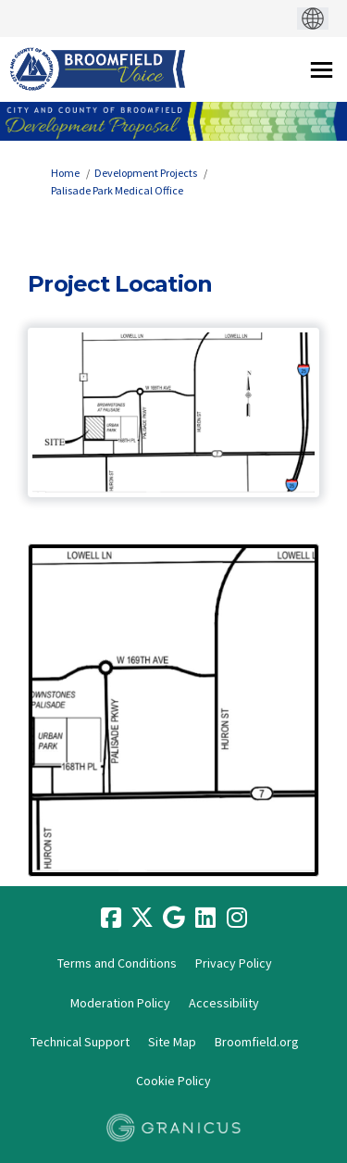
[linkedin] (205, 918)
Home (65, 173)
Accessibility (224, 1002)
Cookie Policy (173, 1080)
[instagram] (237, 918)
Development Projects (145, 173)
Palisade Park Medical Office (117, 190)
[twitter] (142, 918)
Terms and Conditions (117, 963)
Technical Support (80, 1041)
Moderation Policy (120, 1002)
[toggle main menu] (321, 70)
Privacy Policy (233, 963)
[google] (174, 918)
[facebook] (111, 918)
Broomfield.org (257, 1041)
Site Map (172, 1041)
